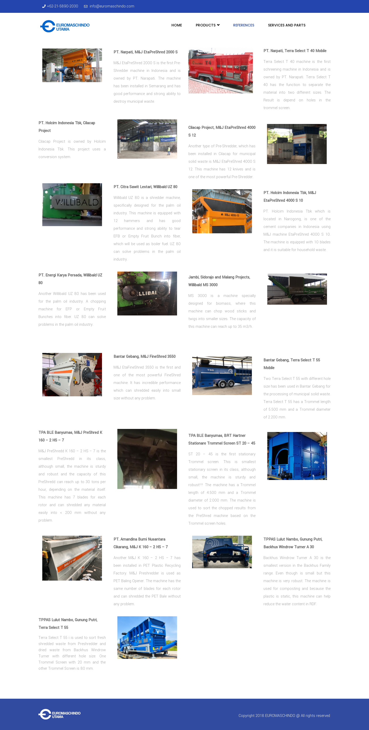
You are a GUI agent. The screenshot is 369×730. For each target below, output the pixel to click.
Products (207, 25)
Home (176, 25)
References (243, 25)
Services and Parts (286, 25)
